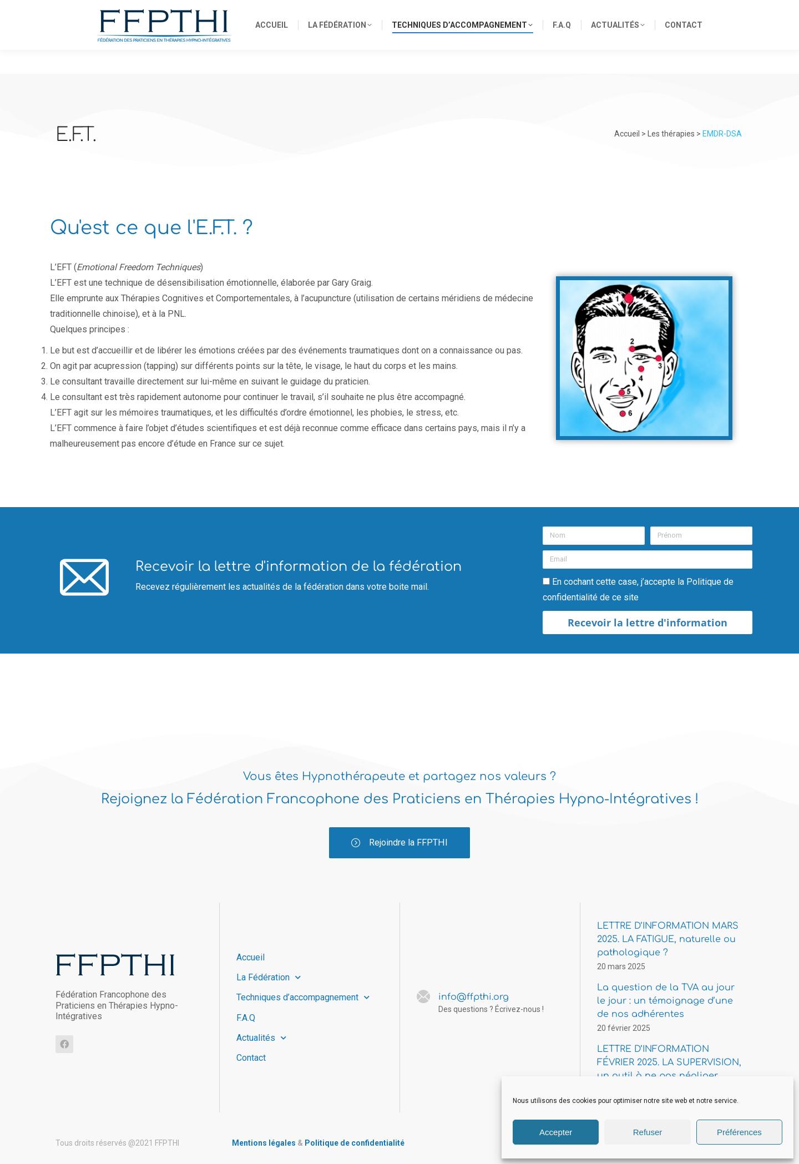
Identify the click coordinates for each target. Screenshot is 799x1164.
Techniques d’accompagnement (303, 998)
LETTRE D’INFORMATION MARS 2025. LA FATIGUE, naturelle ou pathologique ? (668, 940)
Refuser (648, 1132)
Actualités (261, 1038)
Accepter (555, 1132)
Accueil (250, 958)
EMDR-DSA (722, 133)
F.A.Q (245, 1018)
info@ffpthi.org (564, 12)
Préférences (739, 1132)
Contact (251, 1058)
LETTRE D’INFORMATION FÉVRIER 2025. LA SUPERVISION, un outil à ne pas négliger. (669, 1063)
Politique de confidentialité (354, 1144)
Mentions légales (264, 1144)
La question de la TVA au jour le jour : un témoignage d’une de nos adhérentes (666, 1002)
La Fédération (268, 978)
